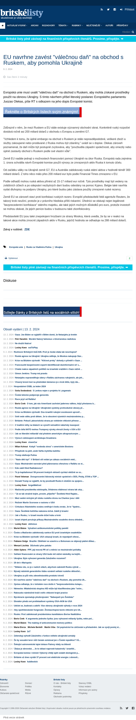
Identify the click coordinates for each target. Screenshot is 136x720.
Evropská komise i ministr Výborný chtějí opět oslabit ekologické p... (46, 653)
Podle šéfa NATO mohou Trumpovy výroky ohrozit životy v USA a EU (47, 429)
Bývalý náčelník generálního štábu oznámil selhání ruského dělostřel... (47, 571)
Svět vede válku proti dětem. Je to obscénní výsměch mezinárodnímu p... (50, 416)
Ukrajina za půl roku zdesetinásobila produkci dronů (39, 575)
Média (28, 690)
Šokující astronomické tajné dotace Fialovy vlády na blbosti (42, 644)
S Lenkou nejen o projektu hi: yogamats (52, 390)
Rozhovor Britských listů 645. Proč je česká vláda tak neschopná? (45, 352)
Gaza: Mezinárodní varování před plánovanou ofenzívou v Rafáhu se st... (49, 464)
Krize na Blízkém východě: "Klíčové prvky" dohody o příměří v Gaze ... (48, 360)
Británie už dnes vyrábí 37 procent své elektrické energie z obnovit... (46, 657)
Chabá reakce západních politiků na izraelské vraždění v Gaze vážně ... (48, 369)
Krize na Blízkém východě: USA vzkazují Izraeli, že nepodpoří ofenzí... (47, 537)
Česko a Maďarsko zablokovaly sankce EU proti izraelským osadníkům (47, 532)
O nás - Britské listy (62, 683)
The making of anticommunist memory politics (50, 623)
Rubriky (77, 25)
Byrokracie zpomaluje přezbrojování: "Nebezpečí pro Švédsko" (44, 597)
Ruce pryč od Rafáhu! (25, 399)
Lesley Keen (21, 347)
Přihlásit (127, 9)
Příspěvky (122, 25)
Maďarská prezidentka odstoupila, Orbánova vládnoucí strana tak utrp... (49, 489)
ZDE (27, 229)
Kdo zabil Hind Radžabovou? (29, 468)
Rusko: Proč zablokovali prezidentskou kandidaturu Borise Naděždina (47, 614)
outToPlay (33, 347)
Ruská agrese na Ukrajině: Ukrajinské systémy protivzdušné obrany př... (49, 408)
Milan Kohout (21, 446)
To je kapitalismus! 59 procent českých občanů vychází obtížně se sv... (48, 472)
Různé (28, 693)
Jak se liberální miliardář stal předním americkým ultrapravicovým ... (47, 434)
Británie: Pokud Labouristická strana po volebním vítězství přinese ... (48, 421)
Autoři (109, 25)
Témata (63, 25)
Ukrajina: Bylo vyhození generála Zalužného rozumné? (40, 558)
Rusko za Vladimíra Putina (38, 247)
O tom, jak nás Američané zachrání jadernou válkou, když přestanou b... (61, 403)
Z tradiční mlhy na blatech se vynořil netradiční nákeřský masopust (47, 425)
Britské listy (23, 14)
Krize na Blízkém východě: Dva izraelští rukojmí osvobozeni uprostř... (48, 412)
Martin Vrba (49, 627)
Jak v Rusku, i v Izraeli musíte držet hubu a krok (38, 515)
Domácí (28, 683)
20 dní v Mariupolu (22, 563)
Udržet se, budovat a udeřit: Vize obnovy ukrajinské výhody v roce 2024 (48, 606)
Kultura (3, 690)
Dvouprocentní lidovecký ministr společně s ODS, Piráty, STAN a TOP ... (64, 477)
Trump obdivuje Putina (26, 455)
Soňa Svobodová (23, 390)
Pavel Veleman (22, 477)
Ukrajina (59, 247)
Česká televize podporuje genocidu (32, 395)
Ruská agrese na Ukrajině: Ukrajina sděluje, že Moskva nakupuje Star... (49, 356)
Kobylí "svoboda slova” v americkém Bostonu (51, 446)
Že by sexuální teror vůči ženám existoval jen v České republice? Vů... (47, 640)
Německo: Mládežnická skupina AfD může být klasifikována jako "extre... (48, 588)
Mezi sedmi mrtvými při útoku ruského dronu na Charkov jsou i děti (47, 498)
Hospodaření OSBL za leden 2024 (30, 386)
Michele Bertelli (35, 627)
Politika (28, 686)
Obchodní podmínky (62, 696)
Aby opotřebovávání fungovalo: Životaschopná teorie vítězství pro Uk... (48, 610)
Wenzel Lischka (21, 545)
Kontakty (57, 686)
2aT (29, 631)
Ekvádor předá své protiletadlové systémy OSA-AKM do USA (43, 601)
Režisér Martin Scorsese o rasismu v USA (35, 502)
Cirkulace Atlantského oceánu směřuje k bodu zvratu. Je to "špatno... (48, 507)
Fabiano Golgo (21, 541)
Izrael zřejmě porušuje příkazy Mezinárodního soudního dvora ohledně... (49, 520)
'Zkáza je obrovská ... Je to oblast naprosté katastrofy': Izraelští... (45, 649)
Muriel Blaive (20, 528)
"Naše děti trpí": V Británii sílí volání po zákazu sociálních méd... (45, 459)
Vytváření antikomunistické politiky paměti (48, 528)
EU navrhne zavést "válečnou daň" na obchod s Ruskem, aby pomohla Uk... (50, 580)
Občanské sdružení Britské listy (32, 708)
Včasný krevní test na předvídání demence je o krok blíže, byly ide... (47, 382)
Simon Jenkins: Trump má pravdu (31, 373)
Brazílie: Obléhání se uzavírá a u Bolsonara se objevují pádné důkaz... (62, 541)
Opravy (57, 690)
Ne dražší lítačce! (23, 343)
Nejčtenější (94, 25)
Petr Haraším (21, 339)
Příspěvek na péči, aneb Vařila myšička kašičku (37, 451)
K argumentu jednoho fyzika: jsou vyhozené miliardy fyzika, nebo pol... (59, 619)
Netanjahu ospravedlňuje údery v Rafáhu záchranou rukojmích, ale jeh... (49, 378)
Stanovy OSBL (85, 683)
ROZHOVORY (48, 25)
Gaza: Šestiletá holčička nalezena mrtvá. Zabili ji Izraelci (41, 511)
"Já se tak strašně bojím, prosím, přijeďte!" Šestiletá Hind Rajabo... (47, 494)
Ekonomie (4, 686)
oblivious (32, 524)
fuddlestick (32, 662)
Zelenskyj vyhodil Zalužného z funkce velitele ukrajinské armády (44, 636)
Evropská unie (16, 247)
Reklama (57, 693)
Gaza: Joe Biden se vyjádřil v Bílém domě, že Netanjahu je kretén (46, 335)
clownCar (32, 442)
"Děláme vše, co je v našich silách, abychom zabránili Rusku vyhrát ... (47, 567)
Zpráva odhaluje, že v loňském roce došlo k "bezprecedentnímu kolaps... (48, 584)
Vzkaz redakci (85, 686)
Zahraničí (4, 683)
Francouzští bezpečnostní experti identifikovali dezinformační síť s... (47, 365)
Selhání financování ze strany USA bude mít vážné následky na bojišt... (47, 554)
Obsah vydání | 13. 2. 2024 (21, 329)
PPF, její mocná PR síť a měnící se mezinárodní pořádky (54, 550)
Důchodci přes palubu (40, 545)
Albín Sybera (20, 550)
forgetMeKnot (34, 485)
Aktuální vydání (17, 25)
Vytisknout (11, 258)
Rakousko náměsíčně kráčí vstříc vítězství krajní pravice (41, 593)
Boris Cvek (20, 403)
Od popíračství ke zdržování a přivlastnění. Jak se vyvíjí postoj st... (88, 627)
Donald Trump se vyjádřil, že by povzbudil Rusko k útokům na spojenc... (49, 481)
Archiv (34, 25)
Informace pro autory (88, 690)
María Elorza (20, 627)
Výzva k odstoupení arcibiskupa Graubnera (35, 438)
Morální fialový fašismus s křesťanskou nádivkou (52, 339)
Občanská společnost (9, 693)
